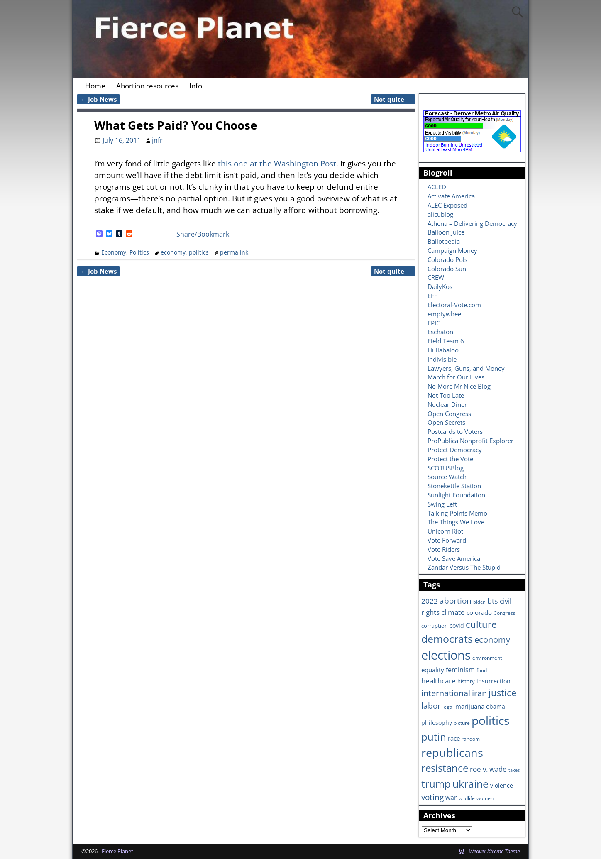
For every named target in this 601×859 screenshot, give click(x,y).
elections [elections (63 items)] (446, 655)
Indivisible (442, 359)
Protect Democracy (455, 449)
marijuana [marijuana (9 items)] (469, 706)
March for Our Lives (456, 377)
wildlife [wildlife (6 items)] (467, 798)
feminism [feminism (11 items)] (460, 669)
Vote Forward (447, 540)
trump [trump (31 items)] (436, 783)
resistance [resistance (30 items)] (444, 768)
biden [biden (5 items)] (479, 602)
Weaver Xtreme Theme (494, 851)
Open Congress (449, 413)
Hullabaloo (443, 350)
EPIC (434, 323)
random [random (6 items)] (471, 738)
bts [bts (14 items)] (492, 601)
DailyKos (440, 286)
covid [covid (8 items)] (457, 625)
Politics (139, 252)
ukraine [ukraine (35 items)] (470, 783)
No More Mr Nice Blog (459, 386)
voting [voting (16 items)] (432, 797)
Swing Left (442, 504)
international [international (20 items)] (445, 693)
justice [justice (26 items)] (502, 692)
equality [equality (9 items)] (432, 670)
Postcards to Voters (455, 431)
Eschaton (440, 332)
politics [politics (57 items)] (490, 720)
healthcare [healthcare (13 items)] (438, 680)
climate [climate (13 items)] (453, 612)
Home (95, 86)
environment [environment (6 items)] (487, 657)
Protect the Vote (450, 459)
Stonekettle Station (454, 486)
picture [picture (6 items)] (462, 723)
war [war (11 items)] (451, 797)
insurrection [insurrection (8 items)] (493, 681)
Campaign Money (452, 250)
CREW (436, 277)
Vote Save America (454, 558)
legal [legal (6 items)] (448, 706)
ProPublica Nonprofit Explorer (470, 440)
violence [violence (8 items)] (501, 785)
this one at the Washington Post (277, 163)
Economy (113, 252)
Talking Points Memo (457, 513)
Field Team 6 (446, 341)
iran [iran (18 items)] (479, 693)
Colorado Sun (447, 268)
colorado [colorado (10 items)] (479, 612)
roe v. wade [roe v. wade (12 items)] (488, 769)
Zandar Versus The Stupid (464, 567)
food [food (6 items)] (481, 670)
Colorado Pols (447, 259)
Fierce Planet (117, 851)
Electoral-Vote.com (454, 305)
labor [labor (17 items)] (431, 705)
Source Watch (447, 476)
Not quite (393, 99)
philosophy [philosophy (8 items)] (436, 723)
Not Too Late (446, 395)
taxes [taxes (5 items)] (514, 770)
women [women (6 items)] (485, 798)
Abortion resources (147, 86)
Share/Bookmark (202, 234)
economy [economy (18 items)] (492, 639)
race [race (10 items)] (454, 738)
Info (195, 86)
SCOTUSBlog (446, 468)
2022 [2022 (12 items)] (429, 601)
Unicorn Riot (445, 531)
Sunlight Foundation (456, 495)
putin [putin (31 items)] (433, 737)
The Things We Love (456, 522)
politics (199, 252)
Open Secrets (446, 422)
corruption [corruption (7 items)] (434, 625)
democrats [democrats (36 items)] (447, 638)
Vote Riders (444, 549)
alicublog (440, 214)
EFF (432, 295)
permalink (234, 252)
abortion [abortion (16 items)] (456, 600)
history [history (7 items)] (466, 681)
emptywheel (445, 314)
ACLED (437, 187)
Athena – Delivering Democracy (472, 223)
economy (173, 252)
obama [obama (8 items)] (495, 706)
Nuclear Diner (447, 404)
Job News (98, 99)
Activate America (451, 196)
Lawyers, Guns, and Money (466, 368)
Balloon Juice (446, 232)
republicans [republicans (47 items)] (452, 752)
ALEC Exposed (447, 205)
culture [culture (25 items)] (481, 624)
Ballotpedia (444, 241)
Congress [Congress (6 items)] (504, 612)
